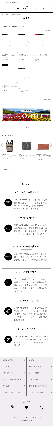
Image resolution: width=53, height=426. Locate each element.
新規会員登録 (8, 360)
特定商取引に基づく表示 (38, 386)
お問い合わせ (34, 379)
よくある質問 (34, 373)
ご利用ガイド (8, 373)
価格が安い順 (7, 26)
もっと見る (26, 127)
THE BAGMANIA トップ (6, 14)
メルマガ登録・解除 (37, 392)
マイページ (7, 366)
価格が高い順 (15, 26)
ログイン (32, 360)
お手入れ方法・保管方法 (12, 379)
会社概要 (6, 386)
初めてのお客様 (35, 366)
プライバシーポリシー (11, 392)
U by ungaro (14, 14)
